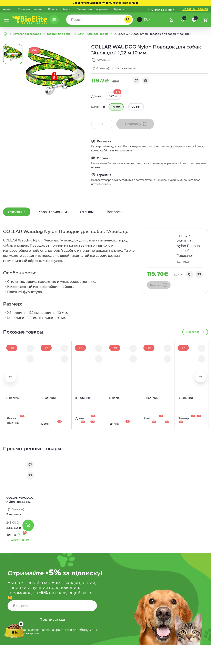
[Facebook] (195, 639)
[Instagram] (185, 639)
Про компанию (79, 564)
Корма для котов (80, 598)
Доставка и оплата (30, 9)
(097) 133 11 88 (185, 555)
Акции (7, 9)
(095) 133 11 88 (185, 564)
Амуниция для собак (93, 33)
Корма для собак (80, 589)
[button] (77, 75)
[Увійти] (171, 19)
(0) (101, 68)
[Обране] (182, 19)
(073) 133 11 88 (185, 572)
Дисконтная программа (92, 9)
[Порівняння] (194, 19)
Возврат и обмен (59, 9)
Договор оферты (131, 598)
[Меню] (6, 19)
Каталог (74, 581)
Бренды (119, 9)
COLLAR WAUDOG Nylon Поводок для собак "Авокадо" (19, 383)
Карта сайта (128, 581)
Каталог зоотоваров (27, 33)
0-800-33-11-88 (161, 9)
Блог (71, 555)
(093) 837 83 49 (186, 580)
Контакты (75, 615)
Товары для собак (59, 33)
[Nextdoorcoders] (205, 639)
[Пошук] (128, 19)
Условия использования (137, 589)
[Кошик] (205, 19)
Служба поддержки (134, 572)
